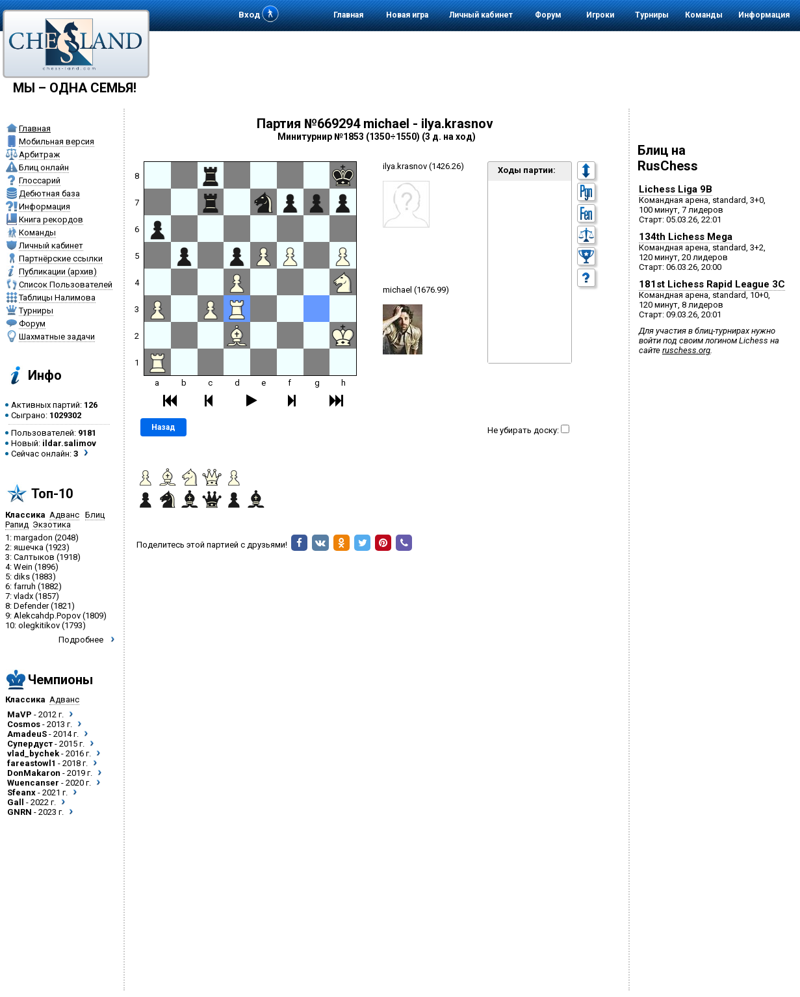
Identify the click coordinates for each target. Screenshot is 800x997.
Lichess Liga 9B (675, 189)
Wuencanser (33, 783)
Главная (348, 15)
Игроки (600, 15)
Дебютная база (49, 193)
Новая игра (407, 15)
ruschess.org (686, 350)
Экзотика (51, 524)
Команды (704, 15)
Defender (31, 606)
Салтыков (34, 557)
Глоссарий (39, 180)
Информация (764, 15)
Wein (23, 567)
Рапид (17, 524)
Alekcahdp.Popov (47, 615)
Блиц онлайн (44, 167)
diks (22, 576)
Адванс (64, 515)
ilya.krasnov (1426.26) (423, 166)
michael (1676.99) (416, 290)
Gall (15, 802)
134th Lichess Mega (685, 237)
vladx (23, 596)
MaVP (19, 714)
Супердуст (30, 744)
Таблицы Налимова (57, 297)
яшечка (29, 547)
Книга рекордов (51, 219)
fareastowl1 (31, 763)
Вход (249, 15)
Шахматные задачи (57, 336)
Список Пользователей (65, 284)
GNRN (19, 812)
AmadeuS (27, 734)
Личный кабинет (481, 15)
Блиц (95, 515)
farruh (25, 586)
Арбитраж (39, 154)
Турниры (652, 15)
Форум (548, 15)
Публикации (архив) (58, 271)
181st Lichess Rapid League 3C (712, 284)
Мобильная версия (56, 141)
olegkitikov (39, 625)
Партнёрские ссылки (61, 258)
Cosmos (23, 724)
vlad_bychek (33, 753)
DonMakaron (33, 773)
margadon (33, 537)
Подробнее (80, 640)
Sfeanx (21, 792)
